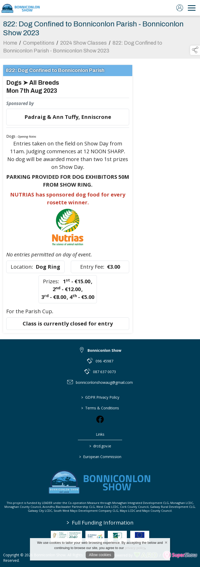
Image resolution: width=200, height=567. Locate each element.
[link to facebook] (100, 419)
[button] (195, 50)
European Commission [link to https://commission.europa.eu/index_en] (100, 457)
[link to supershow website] (180, 555)
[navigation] (192, 8)
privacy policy (135, 548)
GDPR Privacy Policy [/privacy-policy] (100, 397)
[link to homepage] (20, 8)
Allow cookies (100, 555)
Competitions (38, 46)
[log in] (180, 8)
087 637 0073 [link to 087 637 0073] (104, 371)
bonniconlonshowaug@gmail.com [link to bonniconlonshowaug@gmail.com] (104, 382)
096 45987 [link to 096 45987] (104, 361)
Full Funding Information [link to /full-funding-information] (100, 522)
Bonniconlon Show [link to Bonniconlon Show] (104, 350)
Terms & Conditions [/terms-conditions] (100, 408)
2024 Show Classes (83, 46)
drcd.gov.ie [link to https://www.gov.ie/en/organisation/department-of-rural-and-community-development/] (100, 446)
